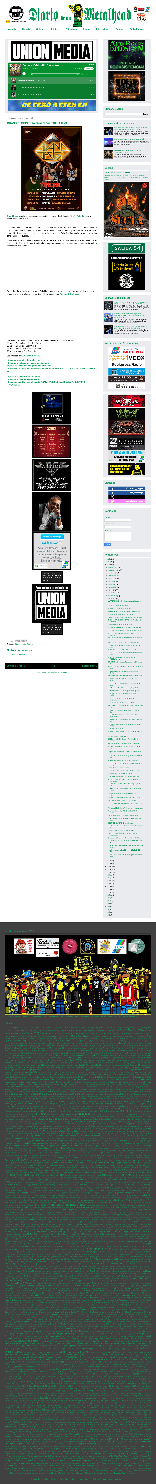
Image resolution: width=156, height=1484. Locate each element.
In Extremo (8, 1219)
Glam (147, 1188)
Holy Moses (71, 1212)
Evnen (147, 1165)
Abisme (147, 1033)
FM (116, 1177)
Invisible (15, 1227)
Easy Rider (9, 1148)
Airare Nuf (62, 1043)
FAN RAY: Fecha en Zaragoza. (118, 606)
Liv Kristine (148, 1259)
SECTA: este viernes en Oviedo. (117, 173)
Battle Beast (112, 1072)
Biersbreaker (65, 1077)
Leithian (96, 1254)
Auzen (124, 1065)
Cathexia (54, 1101)
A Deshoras (95, 1033)
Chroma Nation (86, 1106)
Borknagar (8, 1091)
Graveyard (92, 1193)
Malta (131, 1271)
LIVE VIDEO (63, 1261)
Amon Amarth (138, 1048)
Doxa (42, 1143)
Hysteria (139, 1214)
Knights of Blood (61, 1241)
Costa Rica (101, 1111)
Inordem (139, 1222)
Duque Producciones (72, 1146)
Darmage (59, 1124)
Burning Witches (44, 1096)
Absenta (24, 1036)
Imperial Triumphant (124, 1217)
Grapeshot (21, 1193)
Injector (91, 1222)
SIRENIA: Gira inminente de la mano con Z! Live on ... (125, 630)
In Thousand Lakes (55, 1219)
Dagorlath (76, 1119)
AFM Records (65, 1041)
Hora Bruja (87, 1212)
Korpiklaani (112, 1241)
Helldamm (69, 1207)
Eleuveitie (126, 1153)
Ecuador (56, 1148)
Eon (63, 1160)
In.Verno (84, 1219)
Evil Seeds (123, 1165)
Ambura (67, 1048)
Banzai (90, 1070)
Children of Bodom (41, 1106)
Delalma (114, 1129)
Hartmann (33, 1202)
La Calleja (142, 1244)
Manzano (111, 1273)
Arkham (125, 1058)
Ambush (74, 1048)
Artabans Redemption (57, 1060)
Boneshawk (114, 1089)
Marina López (54, 1276)
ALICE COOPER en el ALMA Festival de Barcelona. (125, 650)
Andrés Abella (60, 1050)
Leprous (25, 1257)
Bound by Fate (29, 1091)
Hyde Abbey (121, 1215)
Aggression (14, 1043)
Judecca (87, 1234)
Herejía (149, 1207)
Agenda (12, 29)
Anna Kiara (96, 1053)
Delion (140, 1129)
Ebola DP (31, 1148)
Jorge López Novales (108, 1231)
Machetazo (125, 1266)
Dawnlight (112, 1124)
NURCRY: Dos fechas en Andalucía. (120, 609)
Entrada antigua (89, 666)
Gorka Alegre (88, 1190)
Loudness (83, 1264)
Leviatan (91, 1257)
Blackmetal (125, 1082)
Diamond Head (27, 1136)
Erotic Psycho (98, 1160)
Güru (48, 1197)
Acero (88, 1036)
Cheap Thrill (95, 1104)
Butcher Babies (80, 1096)
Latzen (32, 1252)
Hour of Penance (122, 1212)
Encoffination (145, 1155)
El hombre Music (81, 1150)
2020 (108, 869)
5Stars (43, 1033)
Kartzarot (63, 1236)
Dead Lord (147, 1124)
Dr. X (70, 1143)
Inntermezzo (119, 1222)
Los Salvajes (31, 1264)
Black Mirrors (14, 1082)
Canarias (72, 1099)
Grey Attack (23, 1195)
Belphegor (107, 1075)
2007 (108, 906)
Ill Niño (28, 1217)
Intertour (109, 1224)
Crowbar (122, 1114)
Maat (118, 1266)
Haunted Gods (93, 1202)
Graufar (40, 1193)
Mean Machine (75, 1278)
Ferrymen (131, 1172)
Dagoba (67, 1119)
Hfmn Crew (66, 1210)
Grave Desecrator (56, 1193)
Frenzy (127, 1180)
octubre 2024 (112, 573)
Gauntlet (130, 1185)
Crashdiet (137, 1111)
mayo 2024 (112, 587)
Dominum (102, 1141)
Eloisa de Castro (13, 1155)
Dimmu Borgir (39, 1138)
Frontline (13, 1182)
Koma (82, 1241)
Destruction (77, 1133)
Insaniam (148, 1222)
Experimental (79, 1168)
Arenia (70, 1058)
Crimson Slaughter (18, 1114)
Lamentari (55, 1249)
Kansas (35, 1236)
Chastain (85, 1104)
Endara (21, 1158)
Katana (87, 1236)
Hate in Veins (58, 1202)
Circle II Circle (133, 1106)
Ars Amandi (147, 1058)
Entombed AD (129, 1158)
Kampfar (15, 1236)
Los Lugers (19, 1264)
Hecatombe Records (144, 1205)
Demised (32, 1131)
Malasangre (55, 1271)
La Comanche (46, 1246)
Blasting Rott (37, 1084)
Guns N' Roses (37, 1197)
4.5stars (14, 1033)
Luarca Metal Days (97, 1264)
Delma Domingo (13, 1131)
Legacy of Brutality (140, 1252)
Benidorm (139, 1075)
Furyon (103, 1182)
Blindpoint (102, 1084)
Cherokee (106, 1104)
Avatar (18, 1067)
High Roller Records (92, 1210)
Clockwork (52, 1108)
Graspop (32, 1193)
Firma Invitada (110, 1175)
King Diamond (73, 1239)
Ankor (88, 1053)
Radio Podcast (137, 29)
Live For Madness (26, 1261)
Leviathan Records (111, 1256)
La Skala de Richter (98, 1246)
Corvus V (91, 1111)
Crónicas (54, 29)
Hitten (33, 1212)
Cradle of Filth (119, 1111)
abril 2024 (111, 590)
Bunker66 (146, 1094)
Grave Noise (81, 1193)
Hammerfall (34, 1200)
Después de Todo (52, 1133)
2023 (108, 861)
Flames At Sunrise (18, 1177)
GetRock (51, 1188)
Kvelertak (110, 1244)
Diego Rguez (22, 1138)
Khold (125, 1236)
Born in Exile (18, 1091)
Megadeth (107, 1278)
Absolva (51, 1036)
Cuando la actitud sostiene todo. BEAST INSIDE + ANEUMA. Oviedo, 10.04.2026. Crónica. (130, 128)
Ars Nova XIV (12, 1060)
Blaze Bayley (65, 1084)
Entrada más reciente (16, 666)
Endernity (29, 1158)
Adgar (86, 1038)
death (21, 1126)
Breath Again (103, 1091)
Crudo (32, 1117)
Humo (58, 1214)
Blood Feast (145, 1084)
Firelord (80, 1175)
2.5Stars (58, 1028)
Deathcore (109, 1126)
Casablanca (9, 1101)
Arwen (91, 1060)
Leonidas (140, 1254)
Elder (9, 1153)
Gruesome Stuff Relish (99, 1195)
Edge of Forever (97, 1148)
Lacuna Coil (136, 1246)
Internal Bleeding (98, 1224)
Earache (146, 1146)
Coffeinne (102, 1108)
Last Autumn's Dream (117, 1249)
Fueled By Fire (64, 1182)
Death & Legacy (32, 1126)
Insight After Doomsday (35, 1224)
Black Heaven (77, 1079)
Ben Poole (129, 1075)
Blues (120, 1087)
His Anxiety (147, 1210)
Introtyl (124, 1224)
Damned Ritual (106, 1119)
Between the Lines (19, 1077)
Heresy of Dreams (13, 1210)
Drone (141, 1143)
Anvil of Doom (31, 1055)
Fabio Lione (17, 1170)
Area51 (53, 1058)
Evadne (10, 1165)
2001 (108, 915)
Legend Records (43, 1254)
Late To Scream (23, 1252)
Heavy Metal (76, 1205)
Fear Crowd (44, 1172)
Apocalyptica (104, 1055)
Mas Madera (98, 1276)
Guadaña (144, 1195)
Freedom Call (116, 1180)
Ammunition (127, 1048)
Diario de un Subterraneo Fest (117, 1136)
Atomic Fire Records (121, 1063)
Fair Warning (72, 1170)
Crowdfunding (132, 1114)
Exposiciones (93, 1168)
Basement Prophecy (52, 1072)
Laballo (109, 1246)
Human (26, 1215)
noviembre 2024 (113, 570)
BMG (136, 1087)
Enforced (67, 1158)
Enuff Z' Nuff (55, 1160)
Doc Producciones (38, 1141)
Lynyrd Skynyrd (92, 1266)
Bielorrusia (55, 1077)
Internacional (102, 29)
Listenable (111, 1259)
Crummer (52, 1117)
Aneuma (82, 1050)
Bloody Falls (78, 1087)
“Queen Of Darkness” (69, 294)
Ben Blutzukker (118, 1074)
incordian (109, 1219)
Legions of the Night (85, 1254)
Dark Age (146, 1119)
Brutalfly (82, 1094)
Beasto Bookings (46, 1074)
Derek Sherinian (108, 1131)
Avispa (61, 1067)
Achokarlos (96, 1036)
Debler (146, 1126)
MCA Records (53, 1278)
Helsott (142, 1207)
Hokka (41, 1212)
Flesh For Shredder (49, 1177)
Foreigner (17, 1180)
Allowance (82, 1046)
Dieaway (10, 1138)
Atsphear (10, 1065)
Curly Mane (8, 1119)
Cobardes (63, 1108)
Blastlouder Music (51, 1084)
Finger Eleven (44, 1175)
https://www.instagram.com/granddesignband (28, 363)
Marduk (16, 1276)
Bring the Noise (121, 1091)
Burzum (70, 1096)
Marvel (89, 1276)
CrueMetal (42, 1117)
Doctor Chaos (67, 1141)
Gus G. (56, 1197)
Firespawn (89, 1175)
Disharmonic (135, 1138)
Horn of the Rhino (108, 1212)
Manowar (59, 1273)
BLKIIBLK (128, 1084)
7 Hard (54, 1033)
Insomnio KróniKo (51, 1224)
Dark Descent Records (39, 1121)
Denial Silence (87, 1131)
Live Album (11, 1261)
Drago (77, 1143)
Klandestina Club (48, 1241)
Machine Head (136, 1266)
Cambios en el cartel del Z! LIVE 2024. (120, 614)
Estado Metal (17, 1163)
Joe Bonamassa (42, 1232)
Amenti (99, 1048)
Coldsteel (127, 1108)
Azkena (121, 1067)
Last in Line (147, 1249)
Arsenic (22, 1060)
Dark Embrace (54, 1121)
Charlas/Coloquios (72, 1104)
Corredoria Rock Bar (79, 1111)
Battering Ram (101, 1072)
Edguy (108, 1148)
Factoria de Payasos (29, 1170)
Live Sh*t (52, 1261)
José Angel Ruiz (20, 1234)
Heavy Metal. (108, 1205)
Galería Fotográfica (13, 1185)
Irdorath (33, 1226)
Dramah (101, 1143)
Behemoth (68, 1075)
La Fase (68, 1246)
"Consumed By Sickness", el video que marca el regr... (125, 808)
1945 (37, 1028)
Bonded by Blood (70, 1089)
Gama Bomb (49, 1185)
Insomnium (62, 1224)
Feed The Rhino (57, 1172)
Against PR (116, 1041)
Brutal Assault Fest (20, 1094)
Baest (26, 1070)
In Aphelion (145, 1217)
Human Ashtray (38, 1215)
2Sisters (101, 1030)
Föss (43, 1180)
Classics (11, 1108)
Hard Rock (119, 1200)
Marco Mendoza (123, 1273)
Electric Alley (25, 1153)
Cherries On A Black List (122, 1104)
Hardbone (134, 1200)
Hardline (24, 1202)
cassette (36, 1101)
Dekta (105, 1129)
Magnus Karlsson (117, 1269)
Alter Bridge (16, 1048)
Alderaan (113, 1043)
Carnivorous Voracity (142, 1099)
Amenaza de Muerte (86, 1048)
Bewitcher (31, 1077)
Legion (53, 1254)
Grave (46, 1193)
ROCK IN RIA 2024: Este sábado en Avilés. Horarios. (125, 617)
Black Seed (62, 1082)
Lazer (67, 1252)
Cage (138, 1096)
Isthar (130, 1227)
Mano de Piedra (47, 1273)
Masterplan (14, 1278)
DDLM (121, 1124)
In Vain (67, 1219)
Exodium (60, 1168)
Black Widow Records (100, 1082)
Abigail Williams (137, 1033)
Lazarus (59, 1252)
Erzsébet (109, 1160)
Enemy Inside (57, 1158)
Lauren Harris (49, 1252)
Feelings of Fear (90, 1172)
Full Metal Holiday (92, 1182)
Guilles (7, 1197)
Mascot (116, 1276)
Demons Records (66, 1131)
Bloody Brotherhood (65, 1087)
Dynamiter (108, 1146)
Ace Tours (78, 1036)
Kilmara (41, 1239)
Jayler (124, 1229)
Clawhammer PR (22, 1108)
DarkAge (127, 1121)
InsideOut (19, 1224)
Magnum (106, 1268)
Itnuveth (7, 1229)
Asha (15, 1063)
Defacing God (78, 1129)
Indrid (127, 1219)
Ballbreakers (62, 1070)
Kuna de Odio (99, 1244)
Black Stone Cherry (75, 1082)
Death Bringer (58, 1126)
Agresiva (52, 1043)
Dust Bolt (91, 1146)
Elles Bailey (147, 1153)
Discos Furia (108, 1138)
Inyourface (24, 1227)
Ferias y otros (122, 1172)
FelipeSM (102, 1172)
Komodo (89, 1241)
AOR (53, 1055)
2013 (108, 889)
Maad (112, 1266)
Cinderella (114, 1106)
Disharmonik (145, 1138)
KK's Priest (37, 1241)
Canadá (62, 1099)
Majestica (38, 1271)
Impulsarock (136, 1217)
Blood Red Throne (29, 1087)
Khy (131, 1236)
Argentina (80, 1058)
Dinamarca (50, 1138)
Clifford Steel (37, 1108)
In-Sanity (76, 1219)
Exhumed (41, 1167)
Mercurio (74, 1281)
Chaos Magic (60, 1104)
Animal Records (28, 1053)
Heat (21, 1205)
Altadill (141, 1046)
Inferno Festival (28, 1222)
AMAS (49, 1048)
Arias (97, 1058)
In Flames (19, 1219)
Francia (65, 1180)
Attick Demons (20, 1065)
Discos (86, 29)
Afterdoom (95, 1041)
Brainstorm (48, 1091)
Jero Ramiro (145, 1229)
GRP (87, 1195)
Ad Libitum (41, 1038)
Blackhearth (114, 1082)
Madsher (90, 1269)
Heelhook (10, 1207)
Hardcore (143, 1200)
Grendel (14, 1195)
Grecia (112, 1193)
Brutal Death (34, 1094)
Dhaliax (17, 1136)
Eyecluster (8, 1170)
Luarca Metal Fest (115, 1264)
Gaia (149, 1182)
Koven (121, 1241)
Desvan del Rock (91, 1133)
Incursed (118, 1219)
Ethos (115, 1163)
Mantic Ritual (69, 1273)
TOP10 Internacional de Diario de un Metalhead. (123, 760)
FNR (128, 1177)
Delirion (148, 1129)
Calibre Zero (27, 1099)
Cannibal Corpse (111, 1099)
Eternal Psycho (103, 1163)
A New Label (106, 1033)
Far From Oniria (137, 1170)
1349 (31, 1028)
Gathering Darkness (118, 1185)
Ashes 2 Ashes (24, 1062)
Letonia (64, 1256)
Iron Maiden (74, 1227)
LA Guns (76, 1246)
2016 (108, 881)
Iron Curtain (49, 1227)
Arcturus (45, 1058)
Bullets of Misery (127, 1094)
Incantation (93, 1219)
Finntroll (65, 1175)
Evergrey (52, 1165)
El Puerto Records (110, 1150)
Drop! (147, 1143)
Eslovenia (8, 1163)
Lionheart (102, 1259)
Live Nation (40, 1261)
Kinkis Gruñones (106, 1239)
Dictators (134, 1136)
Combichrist (147, 1108)
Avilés (53, 1067)
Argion (89, 1058)
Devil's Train (130, 1133)
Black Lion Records (108, 1079)
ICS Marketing (12, 1217)
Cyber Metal (18, 1119)
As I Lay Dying (100, 1060)
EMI (71, 1155)
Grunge (114, 1195)
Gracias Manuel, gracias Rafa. (118, 736)
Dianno (37, 1136)
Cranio (129, 1111)
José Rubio (34, 1234)
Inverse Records (143, 1224)
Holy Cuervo (59, 1212)
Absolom (43, 1036)
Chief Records (18, 1106)
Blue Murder (112, 1087)
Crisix (37, 1114)
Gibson (84, 1188)
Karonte (54, 1236)
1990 (42, 1028)
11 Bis (12, 1028)
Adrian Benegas (109, 1038)
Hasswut (41, 1202)
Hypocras (131, 1214)
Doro (17, 1143)
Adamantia (63, 1038)
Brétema (111, 1091)
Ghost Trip (66, 1188)
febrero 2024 (112, 596)
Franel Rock (77, 1180)
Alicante (17, 1046)
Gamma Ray (61, 1185)
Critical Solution (51, 1114)
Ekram (147, 1148)
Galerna (25, 1185)
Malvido (148, 1271)
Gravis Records (103, 1193)
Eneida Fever (46, 1158)
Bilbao (75, 1077)
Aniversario (60, 1053)
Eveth (69, 1165)
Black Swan (88, 1082)
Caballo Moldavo (94, 1096)
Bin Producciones (87, 1077)
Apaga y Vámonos (77, 1055)
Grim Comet (34, 1195)
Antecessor (145, 1053)
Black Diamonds (64, 1079)
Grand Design (13, 216)
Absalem (16, 1036)
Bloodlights (52, 1087)
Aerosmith (53, 1041)
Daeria (51, 1119)
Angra (141, 1050)
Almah (100, 1046)
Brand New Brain (61, 1091)
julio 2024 (111, 581)
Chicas (7, 1106)
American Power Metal (112, 1048)
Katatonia (95, 1236)
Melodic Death (139, 1278)
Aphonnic (92, 1055)
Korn (104, 1241)
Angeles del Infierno (108, 1050)
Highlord (104, 1210)
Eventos (119, 29)
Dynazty (116, 1146)
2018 (108, 875)
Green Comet (123, 1193)
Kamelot (7, 1236)
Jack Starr (73, 1229)
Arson (30, 1060)
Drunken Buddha (11, 1146)
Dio (72, 1138)
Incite (101, 1219)
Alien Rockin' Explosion (45, 1046)
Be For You (145, 1072)
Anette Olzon (72, 1050)
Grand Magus (132, 1190)
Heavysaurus (131, 1205)
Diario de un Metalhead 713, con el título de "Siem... (125, 838)
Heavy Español (57, 1205)
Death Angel (46, 1126)
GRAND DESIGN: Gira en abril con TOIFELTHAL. (124, 798)
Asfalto (9, 1062)
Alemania (121, 1043)
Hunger (65, 1215)
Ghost (58, 1188)
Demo (39, 1131)
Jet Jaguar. (8, 1232)
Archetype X (18, 1058)
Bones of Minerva (100, 1089)
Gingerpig (113, 1188)
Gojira (45, 1190)
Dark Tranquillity (116, 1121)
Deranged (98, 1131)
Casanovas (20, 1101)
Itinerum (145, 1227)
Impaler (80, 1217)
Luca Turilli (130, 1264)
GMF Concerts (23, 1190)
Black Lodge (122, 1079)
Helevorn (27, 1207)
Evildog (132, 1165)
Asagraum (125, 1060)
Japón (118, 1229)
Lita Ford (121, 1259)
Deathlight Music (122, 1126)
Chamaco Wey (32, 1104)
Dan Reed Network (120, 1119)
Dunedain (35, 1146)
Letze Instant (81, 1256)
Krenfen (19, 1244)
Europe (148, 1163)
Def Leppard (67, 1129)
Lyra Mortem (103, 1266)
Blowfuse (103, 1087)
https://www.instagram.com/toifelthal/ (24, 379)
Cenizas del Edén (114, 1101)
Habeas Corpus (88, 1197)
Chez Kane (137, 1104)
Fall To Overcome (85, 1170)
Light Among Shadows (63, 1259)
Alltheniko (92, 1046)
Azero (107, 1067)
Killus (33, 1239)
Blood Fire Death (11, 1087)
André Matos (48, 1050)
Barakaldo (100, 1070)
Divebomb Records (11, 1141)
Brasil (70, 1091)
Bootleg (131, 1089)
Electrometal (95, 1153)
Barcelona (137, 1070)
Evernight (61, 1165)
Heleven (18, 1207)
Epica (89, 1160)
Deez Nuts (45, 1129)
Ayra (86, 1067)
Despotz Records (39, 1133)
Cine (123, 1106)
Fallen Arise (96, 1170)
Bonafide (52, 1089)
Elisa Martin (136, 1153)
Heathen (29, 1205)
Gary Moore (93, 1185)
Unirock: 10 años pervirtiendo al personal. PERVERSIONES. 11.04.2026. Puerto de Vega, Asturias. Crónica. (129, 315)
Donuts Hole (111, 1141)
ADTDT (9, 1041)
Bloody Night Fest (91, 1087)
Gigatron (92, 1188)
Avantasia (144, 1065)
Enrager (95, 1158)
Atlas (99, 1062)
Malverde (139, 1271)
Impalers (87, 1217)
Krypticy (63, 1244)
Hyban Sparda (93, 1215)
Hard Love (108, 1200)
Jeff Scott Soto (134, 1229)
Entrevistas (71, 29)
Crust (75, 1117)
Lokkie (103, 1261)
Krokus (56, 1244)
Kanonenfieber (25, 1236)
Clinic (45, 1108)
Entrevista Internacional (38, 1160)
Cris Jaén (30, 1114)
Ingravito (84, 1222)
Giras (17, 644)
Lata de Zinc (11, 1252)
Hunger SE (74, 1214)
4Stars (28, 1033)
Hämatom (8, 1200)
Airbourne (72, 1043)
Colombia (136, 1108)
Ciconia (105, 1106)
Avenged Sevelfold (28, 1067)
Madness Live (57, 1269)
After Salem (85, 1041)
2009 (108, 901)
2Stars (109, 1030)
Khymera (138, 1236)
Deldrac (123, 1129)
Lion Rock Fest (89, 1259)
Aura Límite (60, 1065)
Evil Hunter (90, 1165)
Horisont (97, 1212)
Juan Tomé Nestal (61, 1234)
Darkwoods (50, 1124)
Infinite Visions (54, 1222)
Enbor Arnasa (133, 1155)
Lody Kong (94, 1261)
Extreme (125, 1167)
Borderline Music (143, 1089)
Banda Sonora (81, 1070)
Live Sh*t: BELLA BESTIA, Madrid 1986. (121, 830)
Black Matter (133, 1079)
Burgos (7, 1096)
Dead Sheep (11, 1126)
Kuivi (89, 1244)
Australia (70, 1065)
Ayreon (92, 1067)
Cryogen (82, 1117)
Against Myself (105, 1041)
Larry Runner (93, 1249)
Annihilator (105, 1053)
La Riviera (85, 1246)
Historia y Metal (23, 1212)
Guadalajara (134, 1195)
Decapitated (9, 1129)
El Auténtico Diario (45, 1150)
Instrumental (74, 1224)
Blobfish (136, 1084)
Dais (96, 1119)
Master (139, 1276)
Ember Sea (43, 1155)
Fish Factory (126, 1175)
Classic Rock (146, 1106)
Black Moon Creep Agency (31, 1082)
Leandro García (76, 1252)
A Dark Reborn (82, 1033)
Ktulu (70, 1244)
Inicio (54, 666)
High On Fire (79, 1210)
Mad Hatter (147, 1266)
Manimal (36, 1273)
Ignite (21, 1217)
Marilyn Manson (42, 1276)
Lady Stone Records (29, 1249)
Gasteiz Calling (104, 1185)
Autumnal (117, 1065)
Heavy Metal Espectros (95, 1205)
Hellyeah (135, 1207)
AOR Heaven (63, 1055)
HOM (79, 1212)
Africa (76, 1041)
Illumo (35, 1217)
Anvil (22, 1055)
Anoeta (114, 1053)
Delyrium (23, 1131)
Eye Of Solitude (144, 1167)
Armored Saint (135, 1058)
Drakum (93, 1143)
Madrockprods (79, 1269)
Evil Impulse (101, 1165)
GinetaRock (102, 1188)
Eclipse (40, 1148)
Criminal (7, 1114)
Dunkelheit (46, 1146)
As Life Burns (113, 1060)
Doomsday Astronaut (134, 1141)
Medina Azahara (88, 1278)
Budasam (101, 1094)
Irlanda (40, 1226)
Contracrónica (48, 1111)
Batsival (91, 1072)
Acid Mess (118, 1036)
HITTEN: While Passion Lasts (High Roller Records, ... (125, 627)
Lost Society (43, 1264)
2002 (108, 912)
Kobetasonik (73, 1241)
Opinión (40, 29)
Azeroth (114, 1067)
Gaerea (143, 1182)
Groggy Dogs (63, 1195)
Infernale (18, 1222)
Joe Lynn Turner (56, 1232)
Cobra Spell (74, 1108)
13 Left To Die (22, 1028)
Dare (138, 1119)
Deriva (119, 1131)
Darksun (30, 1124)
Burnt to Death (59, 1096)
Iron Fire (58, 1226)
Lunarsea (26, 1266)
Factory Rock (59, 1170)
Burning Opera (18, 1096)
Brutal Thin (72, 1094)
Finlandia (54, 1175)
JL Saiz (31, 1232)
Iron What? (114, 1227)
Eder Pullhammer (84, 1148)
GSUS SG (124, 1195)
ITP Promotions (19, 1229)
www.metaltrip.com (30, 356)
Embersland (54, 1155)
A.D (116, 1033)
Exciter (7, 1168)
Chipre (77, 1106)
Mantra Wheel (89, 1273)
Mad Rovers (21, 1269)
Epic (82, 1160)
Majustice (46, 1271)
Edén (63, 1148)
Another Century (134, 1053)
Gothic (98, 1190)
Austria (79, 1065)
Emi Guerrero (81, 1155)
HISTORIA (11, 1212)
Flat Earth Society (34, 1177)
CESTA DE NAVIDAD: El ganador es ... (120, 823)
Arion (111, 1058)
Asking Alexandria (43, 1062)
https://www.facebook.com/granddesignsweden (29, 366)
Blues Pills (128, 1087)
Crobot (69, 1114)
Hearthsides (14, 1205)
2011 (108, 895)
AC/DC (59, 1036)
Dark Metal (80, 1121)
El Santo (122, 1150)
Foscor (36, 1180)
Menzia (56, 1281)
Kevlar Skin (117, 1236)
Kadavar (125, 1234)
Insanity (9, 1224)
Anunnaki (16, 1055)
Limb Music (77, 1259)
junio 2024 (112, 584)
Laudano (39, 1252)
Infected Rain (9, 1222)
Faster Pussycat (12, 1172)
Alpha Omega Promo (111, 1045)
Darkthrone (40, 1124)
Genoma (146, 1185)
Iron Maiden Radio (90, 1226)
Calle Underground (40, 1099)
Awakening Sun (70, 1067)
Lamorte (63, 1249)
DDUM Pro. (135, 1124)
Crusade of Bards (64, 1117)
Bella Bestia (89, 1075)
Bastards (83, 1072)
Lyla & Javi (80, 1266)
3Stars (134, 1030)
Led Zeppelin (126, 1252)
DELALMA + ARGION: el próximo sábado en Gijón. (124, 815)
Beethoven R (58, 1075)
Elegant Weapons (107, 1153)
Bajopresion (51, 1070)
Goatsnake (37, 1190)
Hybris (113, 1214)
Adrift (149, 1038)
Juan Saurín (47, 1234)
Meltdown (28, 1281)
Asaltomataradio (137, 1060)
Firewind (98, 1175)
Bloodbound (42, 1087)
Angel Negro (93, 1050)
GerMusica (18, 1188)
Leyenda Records (135, 1257)
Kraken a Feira (131, 1241)
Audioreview (48, 1065)
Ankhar (71, 1053)
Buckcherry (91, 1094)
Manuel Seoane (100, 1273)
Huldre (19, 1214)
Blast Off (14, 1084)
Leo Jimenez (120, 1254)
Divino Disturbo (24, 1141)
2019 (108, 872)
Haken (136, 1197)
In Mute (30, 1219)
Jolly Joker (91, 1232)
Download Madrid (29, 1143)
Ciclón (97, 1106)
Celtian (81, 1101)
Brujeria (7, 1094)
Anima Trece (16, 1053)
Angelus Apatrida (125, 1050)
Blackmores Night (136, 1082)
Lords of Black (130, 1261)
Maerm (98, 1269)
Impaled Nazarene (69, 1217)
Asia (33, 1063)
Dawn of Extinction (85, 1124)
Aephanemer (30, 1041)
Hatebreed (81, 1202)
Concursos (35, 1111)
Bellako (98, 1075)
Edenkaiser (72, 1148)
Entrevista (141, 1157)
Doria (145, 1141)
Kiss (121, 1239)
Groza (81, 1195)
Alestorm (133, 1043)
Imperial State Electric (109, 1217)
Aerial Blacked (42, 1041)
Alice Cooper (28, 1046)
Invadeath (132, 1224)
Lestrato (34, 1257)
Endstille (36, 1158)
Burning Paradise (31, 1096)
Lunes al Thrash (36, 1266)
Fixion (7, 1177)
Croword (24, 1116)
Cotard (110, 1111)
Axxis (80, 1067)
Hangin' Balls (78, 1200)
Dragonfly (85, 1143)
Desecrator (19, 1133)
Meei (99, 1278)
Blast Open (24, 1084)
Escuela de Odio (133, 1160)
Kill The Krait (11, 1239)
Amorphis (13, 1050)
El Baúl (56, 1150)
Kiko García (147, 1236)
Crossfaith (103, 1114)
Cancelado (82, 1099)
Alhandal (8, 1046)
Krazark (148, 1241)
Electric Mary (61, 1153)
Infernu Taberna (42, 1222)
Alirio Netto (62, 1046)
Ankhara (79, 1053)
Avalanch (133, 1065)
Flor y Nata (78, 1177)
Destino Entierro (66, 1133)
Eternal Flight (79, 1163)
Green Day (136, 1193)
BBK (136, 1072)
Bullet (116, 1094)
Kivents (23, 644)
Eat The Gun (21, 1148)
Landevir (80, 1249)
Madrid (67, 1269)
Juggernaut (96, 1234)
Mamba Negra (12, 1273)
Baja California (37, 1070)
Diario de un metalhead (67, 1136)
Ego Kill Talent (128, 1148)
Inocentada (130, 1222)
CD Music (72, 1101)
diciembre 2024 (113, 567)
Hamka (16, 1200)
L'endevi (117, 1244)
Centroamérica (136, 1101)
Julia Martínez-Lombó (110, 1234)
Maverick (34, 1278)
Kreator (10, 1244)
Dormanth (8, 1143)
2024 (108, 565)
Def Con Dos (55, 1129)
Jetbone (17, 1232)
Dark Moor (90, 1121)
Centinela (126, 1101)
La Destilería (58, 1246)
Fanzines (127, 1170)
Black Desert (38, 1079)
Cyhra (26, 1119)
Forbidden (8, 1180)
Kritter (49, 1244)
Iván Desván (45, 1229)
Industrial (136, 1219)
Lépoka (16, 1257)
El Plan (100, 1150)
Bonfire (123, 1089)
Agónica (43, 1043)
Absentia (33, 1036)
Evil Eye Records (79, 1165)
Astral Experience (76, 1063)
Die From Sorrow (145, 1136)
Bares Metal (18, 1072)
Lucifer (138, 1264)
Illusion (41, 1217)
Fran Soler (57, 1180)
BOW (38, 1091)
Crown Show (145, 1114)
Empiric (108, 1155)
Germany (8, 1188)
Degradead (89, 1128)
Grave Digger (68, 1193)
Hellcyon (61, 1207)
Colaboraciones (115, 1108)
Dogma (85, 1141)
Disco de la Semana (94, 1138)
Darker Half (137, 1121)
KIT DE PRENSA (144, 1239)
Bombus (33, 1089)
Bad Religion (17, 1070)
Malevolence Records (103, 1271)
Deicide (98, 1129)
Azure (137, 1067)
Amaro (40, 1048)
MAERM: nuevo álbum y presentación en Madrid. (124, 611)
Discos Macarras (121, 1138)
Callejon (53, 1099)
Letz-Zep (72, 1257)
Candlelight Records (96, 1099)
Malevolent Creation (120, 1271)
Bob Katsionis (146, 1087)
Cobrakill (84, 1108)
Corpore (67, 1111)
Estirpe (38, 1163)
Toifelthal (81, 216)
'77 (6, 1028)
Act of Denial (140, 1036)
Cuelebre (131, 1116)
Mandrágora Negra (25, 1273)
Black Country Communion (23, 1079)
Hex (58, 1210)
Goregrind (69, 1190)
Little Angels (130, 1259)
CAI (143, 1096)
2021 (108, 866)
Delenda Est (132, 1128)
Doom (121, 1141)
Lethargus (55, 1257)
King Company (60, 1239)
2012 (108, 892)
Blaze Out (77, 1084)
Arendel (62, 1058)
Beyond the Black (43, 1077)
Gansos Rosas (82, 1185)
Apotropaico (123, 1055)
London (112, 1261)
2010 (108, 898)
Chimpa (61, 1106)
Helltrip (126, 1207)
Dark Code (8, 1121)
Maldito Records (82, 1271)
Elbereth (148, 1150)
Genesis (137, 1185)
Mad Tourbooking (36, 1269)
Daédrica (42, 1119)
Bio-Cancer (102, 1077)
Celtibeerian (92, 1101)
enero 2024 (112, 598)
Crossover (112, 1114)
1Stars (48, 1028)
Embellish (34, 1155)
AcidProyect (129, 1036)
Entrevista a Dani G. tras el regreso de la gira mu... (124, 691)
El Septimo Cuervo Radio (135, 1150)
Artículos (72, 1060)
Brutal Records (47, 1094)
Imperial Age (96, 1217)
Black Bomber (139, 1077)
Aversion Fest (43, 1067)
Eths (120, 1163)
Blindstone (111, 1084)
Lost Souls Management (57, 1264)
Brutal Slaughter (60, 1094)
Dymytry (99, 1146)
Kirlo (116, 1239)
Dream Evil (110, 1143)
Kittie (16, 1241)
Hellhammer (105, 1207)
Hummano (49, 1215)
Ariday (104, 1058)
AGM (23, 1043)
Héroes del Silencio (48, 1210)
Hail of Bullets (127, 1197)
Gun (13, 1197)
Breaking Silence (82, 1091)
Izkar (62, 1229)
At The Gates (89, 1063)
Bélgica (78, 1075)
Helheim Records (40, 1207)
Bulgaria (109, 1094)
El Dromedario (67, 1150)
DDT (127, 1124)
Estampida (29, 1163)
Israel (123, 1227)
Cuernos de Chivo (142, 1117)
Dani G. (130, 1119)
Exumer (133, 1168)
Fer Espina (111, 1172)
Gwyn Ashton (76, 1197)
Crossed (95, 1114)
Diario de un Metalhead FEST (91, 1136)
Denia (79, 1131)
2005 (71, 1028)
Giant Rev (75, 1188)
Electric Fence (50, 1153)
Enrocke (102, 1158)
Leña (111, 1254)
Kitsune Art (8, 1241)
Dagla (60, 1119)
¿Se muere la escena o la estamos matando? (129, 139)
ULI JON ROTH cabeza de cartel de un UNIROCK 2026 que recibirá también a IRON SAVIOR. (130, 303)
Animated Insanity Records (46, 1053)
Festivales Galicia (144, 1172)
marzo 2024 (112, 593)
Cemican (103, 1101)
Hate (48, 1202)
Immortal (58, 1217)
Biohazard (112, 1077)
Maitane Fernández (23, 1271)
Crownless (15, 1117)
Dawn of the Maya (100, 1124)
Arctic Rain (37, 1058)
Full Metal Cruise (77, 1182)
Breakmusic (93, 1091)
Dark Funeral (68, 1121)
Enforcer (75, 1158)
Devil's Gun (119, 1133)
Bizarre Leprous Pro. (125, 1077)
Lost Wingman (72, 1264)
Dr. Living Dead (52, 1143)
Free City (104, 1180)
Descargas (8, 1133)
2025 (108, 562)
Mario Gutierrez (65, 1276)
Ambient (58, 1048)
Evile (139, 1165)
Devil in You (106, 1133)
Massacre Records (128, 1276)
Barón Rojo (28, 1072)
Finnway (73, 1175)
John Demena (80, 1232)
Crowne (7, 1116)
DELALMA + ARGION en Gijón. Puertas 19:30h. (123, 771)
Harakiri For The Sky (93, 1200)
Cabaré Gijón (107, 1096)
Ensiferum (111, 1158)
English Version (85, 1158)
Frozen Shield (34, 1182)
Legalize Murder (30, 1254)
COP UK (59, 1111)
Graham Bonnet (119, 1190)
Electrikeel (83, 1153)
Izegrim (55, 1229)
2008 (108, 903)
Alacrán (88, 1043)
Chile (52, 1106)
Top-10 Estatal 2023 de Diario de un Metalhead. (123, 744)
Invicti (7, 1227)
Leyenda (122, 1257)
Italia (136, 1227)
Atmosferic (107, 1063)
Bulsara (138, 1094)
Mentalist (48, 1281)
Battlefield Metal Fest (126, 1072)
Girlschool (137, 1188)
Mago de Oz (131, 1269)
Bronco (131, 1091)
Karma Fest (44, 1236)
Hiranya (131, 1210)
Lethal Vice (45, 1257)
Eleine (118, 1153)
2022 (108, 863)
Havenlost (104, 1202)
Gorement (79, 1190)
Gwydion (66, 1197)
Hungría (82, 1215)
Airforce (81, 1043)
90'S (72, 1033)
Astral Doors (63, 1063)
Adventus (18, 1041)
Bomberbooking (24, 1089)
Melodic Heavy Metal (13, 1281)
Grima (45, 1195)
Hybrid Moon (105, 1214)
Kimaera (50, 1239)
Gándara (71, 1185)
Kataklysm (79, 1236)
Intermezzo (86, 1224)
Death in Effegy (70, 1126)
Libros (33, 1259)
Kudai (83, 1244)
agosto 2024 (112, 578)
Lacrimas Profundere (122, 1246)
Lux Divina (47, 1266)
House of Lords (144, 1212)
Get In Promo (29, 1188)
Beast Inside (32, 1075)
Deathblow (99, 1126)
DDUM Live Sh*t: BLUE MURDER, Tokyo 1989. (123, 688)
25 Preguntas (90, 1030)
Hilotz (111, 1210)
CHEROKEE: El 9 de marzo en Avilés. (120, 624)
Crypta (90, 1117)
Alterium (25, 1048)
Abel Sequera (125, 1033)
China (70, 1106)
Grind (53, 1195)
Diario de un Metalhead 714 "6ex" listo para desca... (125, 776)
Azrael (128, 1067)
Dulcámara (25, 1146)
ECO (49, 1148)
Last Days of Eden (133, 1249)
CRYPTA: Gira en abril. (115, 729)
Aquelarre (132, 1055)
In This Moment (42, 1219)
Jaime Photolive (95, 1229)
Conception (25, 1111)
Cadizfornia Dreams (120, 1096)
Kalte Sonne (135, 1234)
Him (118, 1210)
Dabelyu (33, 1119)
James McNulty (108, 1229)
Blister (119, 1084)
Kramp (141, 1241)
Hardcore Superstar (11, 1202)
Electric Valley (73, 1153)
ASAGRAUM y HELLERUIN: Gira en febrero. (122, 800)
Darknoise (8, 1124)
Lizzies (74, 1261)
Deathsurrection (135, 1126)
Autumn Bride (107, 1065)
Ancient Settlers (35, 1050)
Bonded (60, 1089)
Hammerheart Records (50, 1200)
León (131, 1254)
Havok (111, 1202)
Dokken (93, 1141)
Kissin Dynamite (131, 1239)
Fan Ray (118, 1170)
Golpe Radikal (53, 1190)
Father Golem (24, 1172)
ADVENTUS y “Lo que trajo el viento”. (120, 773)
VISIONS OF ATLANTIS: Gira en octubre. (121, 703)
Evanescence (19, 1165)
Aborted (7, 1036)
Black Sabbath (50, 1082)
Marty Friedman (79, 1276)
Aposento (114, 1055)
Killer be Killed (23, 1239)
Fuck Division (45, 1182)
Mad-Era (47, 1268)
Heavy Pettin (119, 1205)
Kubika (76, 1244)
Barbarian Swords (125, 1070)
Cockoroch (92, 1108)
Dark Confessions (22, 1121)
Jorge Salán (128, 1232)
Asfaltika (148, 1060)
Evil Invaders (112, 1165)
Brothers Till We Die (142, 1091)
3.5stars (121, 1030)
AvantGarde (9, 1067)
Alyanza (33, 1048)
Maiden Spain (9, 1271)
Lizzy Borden (85, 1261)
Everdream (42, 1165)
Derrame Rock (144, 1131)
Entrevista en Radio (14, 1160)
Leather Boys (89, 1252)
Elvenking (24, 1155)
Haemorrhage (116, 1197)
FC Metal (33, 1172)
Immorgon (50, 1217)
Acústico (31, 1038)
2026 (108, 559)
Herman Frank (35, 1210)
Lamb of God (43, 1249)
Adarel (80, 1038)
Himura (124, 1210)
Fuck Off (55, 1182)
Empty (115, 1155)
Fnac (121, 1177)
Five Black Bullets (143, 1175)
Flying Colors (107, 1177)
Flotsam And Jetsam (92, 1177)
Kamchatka (145, 1234)
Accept (67, 1036)
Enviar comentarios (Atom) (57, 672)
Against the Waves (130, 1041)
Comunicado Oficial (13, 1111)
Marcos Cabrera (138, 1273)
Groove (73, 1195)
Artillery (84, 1060)
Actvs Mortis (20, 1038)
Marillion (32, 1276)
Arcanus (141, 1055)
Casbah (28, 1101)
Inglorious (75, 1222)
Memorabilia (38, 1281)
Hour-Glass (133, 1212)
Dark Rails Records (103, 1121)
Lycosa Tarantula (68, 1266)
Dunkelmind (56, 1146)
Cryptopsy (98, 1116)
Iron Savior (102, 1227)
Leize (104, 1254)
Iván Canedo (33, 1229)
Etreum (141, 1163)
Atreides (133, 1062)
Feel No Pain (68, 1172)
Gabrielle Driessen (133, 1182)
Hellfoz (88, 1207)
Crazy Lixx (146, 1111)
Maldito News (66, 1271)
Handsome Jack (66, 1200)
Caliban (17, 1099)
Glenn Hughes (10, 1190)
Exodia (49, 1168)
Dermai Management (130, 1131)
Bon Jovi (42, 1089)
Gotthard (108, 1190)
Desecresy (28, 1133)
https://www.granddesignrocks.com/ (23, 360)
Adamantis (72, 1038)
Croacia (61, 1114)
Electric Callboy (38, 1153)
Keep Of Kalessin (106, 1236)
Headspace (140, 1202)
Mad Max (10, 1269)
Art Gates (39, 1060)
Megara (117, 1278)
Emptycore (123, 1155)
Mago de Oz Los (144, 1268)
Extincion (117, 1167)
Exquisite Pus (107, 1167)
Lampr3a (72, 1249)
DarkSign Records (18, 1124)
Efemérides (117, 1148)
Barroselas (40, 1072)
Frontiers (147, 1180)
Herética (24, 1210)
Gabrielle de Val (120, 1182)
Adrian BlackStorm (124, 1038)
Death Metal (84, 1126)
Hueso (8, 1214)
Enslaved (119, 1158)
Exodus (68, 1168)
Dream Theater (122, 1143)
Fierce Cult (33, 1175)
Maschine (108, 1276)
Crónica (79, 1113)
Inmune (100, 1222)
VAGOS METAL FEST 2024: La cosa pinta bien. (123, 642)
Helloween (116, 1207)
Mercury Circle (84, 1281)
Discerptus (81, 1138)
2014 (108, 886)
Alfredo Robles (144, 1043)
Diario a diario (49, 1136)
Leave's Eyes (114, 1252)
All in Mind (72, 1046)
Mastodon (25, 1278)
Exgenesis (23, 1167)
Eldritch (16, 1153)
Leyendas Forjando (22, 1259)
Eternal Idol (91, 1163)
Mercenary (65, 1281)
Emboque (64, 1155)
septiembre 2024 (114, 576)
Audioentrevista (34, 1065)
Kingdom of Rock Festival (89, 1239)
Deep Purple (32, 1129)
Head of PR (121, 1202)
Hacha (98, 1197)
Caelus (131, 1096)
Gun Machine (22, 1197)
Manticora (79, 1273)
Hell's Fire (52, 1207)
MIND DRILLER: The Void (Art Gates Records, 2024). (125, 676)
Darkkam (146, 1121)
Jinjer (24, 1232)
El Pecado (92, 1150)
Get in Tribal (40, 1188)
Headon (131, 1202)
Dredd (134, 1143)
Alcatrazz (104, 1043)
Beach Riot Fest (10, 1075)
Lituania (139, 1259)
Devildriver (140, 1133)
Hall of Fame (145, 1197)
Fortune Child (27, 1180)
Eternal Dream (67, 1163)
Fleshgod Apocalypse (65, 1177)
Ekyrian (16, 1150)
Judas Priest (76, 1234)
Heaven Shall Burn (41, 1205)
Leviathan (100, 1256)
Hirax (139, 1210)
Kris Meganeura (30, 1244)
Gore (61, 1190)
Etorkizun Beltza (130, 1163)
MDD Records (64, 1278)
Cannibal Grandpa (127, 1099)
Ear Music (135, 1146)
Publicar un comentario (18, 655)
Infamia (146, 1219)
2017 (108, 878)
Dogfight (77, 1141)
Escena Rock (119, 1160)
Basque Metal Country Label (69, 1072)
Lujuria (16, 1266)
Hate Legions (71, 1202)
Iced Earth (147, 1215)
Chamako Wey (48, 1104)
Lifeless (51, 1259)
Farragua (148, 1170)
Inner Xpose (108, 1222)
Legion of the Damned (68, 1254)
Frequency (136, 1180)
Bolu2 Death (11, 1089)
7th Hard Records (63, 1033)
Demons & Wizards (52, 1131)
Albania (95, 1043)
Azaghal (100, 1067)
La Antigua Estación (129, 1244)
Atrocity (140, 1062)
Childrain (28, 1106)
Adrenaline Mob (96, 1038)
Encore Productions (11, 1158)
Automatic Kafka (92, 1065)
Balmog (71, 1070)
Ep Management (72, 1160)
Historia (26, 29)
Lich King (43, 1259)
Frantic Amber (93, 1180)
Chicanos (146, 1104)
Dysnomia (125, 1146)
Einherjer (139, 1148)
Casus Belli (45, 1101)
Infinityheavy (65, 1222)
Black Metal (145, 1079)
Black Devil (50, 1079)
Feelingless (79, 1172)
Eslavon (146, 1160)
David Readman (70, 1124)
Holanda (48, 1212)
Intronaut (117, 1224)
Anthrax (7, 1055)
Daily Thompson (88, 1119)
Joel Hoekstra (69, 1232)
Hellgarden (96, 1207)
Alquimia (133, 1046)
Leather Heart (102, 1252)
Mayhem (43, 1278)
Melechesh (126, 1278)
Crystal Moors (109, 1117)
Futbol (110, 1182)
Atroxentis (148, 1062)
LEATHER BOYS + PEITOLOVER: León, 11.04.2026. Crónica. (127, 151)
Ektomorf (8, 1150)
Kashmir (71, 1236)
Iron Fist (65, 1226)
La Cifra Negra (33, 1246)
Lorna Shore (142, 1261)
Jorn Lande (141, 1232)
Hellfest (79, 1207)
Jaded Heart (83, 1229)
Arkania (118, 1058)
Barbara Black (112, 1070)
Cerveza (20, 1104)
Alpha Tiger (124, 1045)
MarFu (24, 1276)
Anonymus (122, 1053)
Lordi (120, 1261)
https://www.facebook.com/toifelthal (23, 377)
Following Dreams (142, 1177)
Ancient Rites (23, 1050)
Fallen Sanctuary (107, 1170)
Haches (105, 1197)
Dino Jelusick (62, 1138)
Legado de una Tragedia (13, 1254)
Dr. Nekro (63, 1143)
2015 (108, 884)
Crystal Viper (121, 1117)
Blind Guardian (91, 1084)
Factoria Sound (44, 1170)
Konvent (97, 1241)
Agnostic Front (33, 1043)
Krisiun (42, 1244)
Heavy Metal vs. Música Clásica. (118, 768)
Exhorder (32, 1168)
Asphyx (53, 1063)
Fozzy (49, 1180)
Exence (15, 1167)
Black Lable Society (93, 1079)
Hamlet (23, 1200)
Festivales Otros (16, 1175)
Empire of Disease (95, 1155)
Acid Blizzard (107, 1036)
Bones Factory (84, 1089)
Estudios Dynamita (51, 1163)
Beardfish (22, 1074)
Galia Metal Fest (35, 1185)
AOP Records (43, 1055)
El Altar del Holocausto (28, 1150)
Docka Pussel (54, 1141)
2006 (108, 909)
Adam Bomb (52, 1038)
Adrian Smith (139, 1038)
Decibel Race (20, 1129)
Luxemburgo (56, 1266)
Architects (27, 1058)
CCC (64, 1101)
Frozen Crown (23, 1182)
